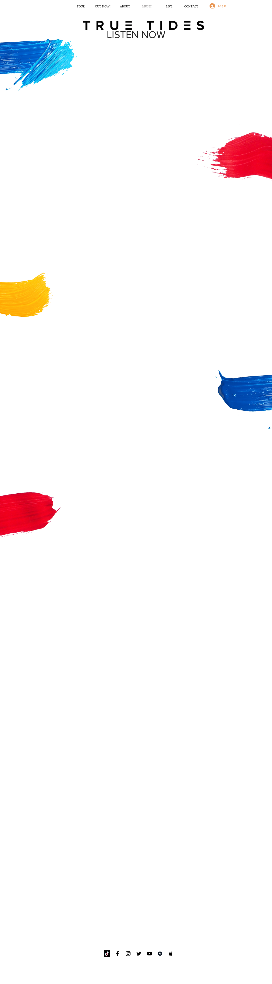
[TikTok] (107, 953)
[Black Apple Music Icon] (170, 953)
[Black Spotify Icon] (160, 953)
